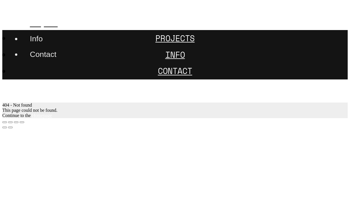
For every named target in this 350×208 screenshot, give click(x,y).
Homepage (42, 115)
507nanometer (35, 6)
